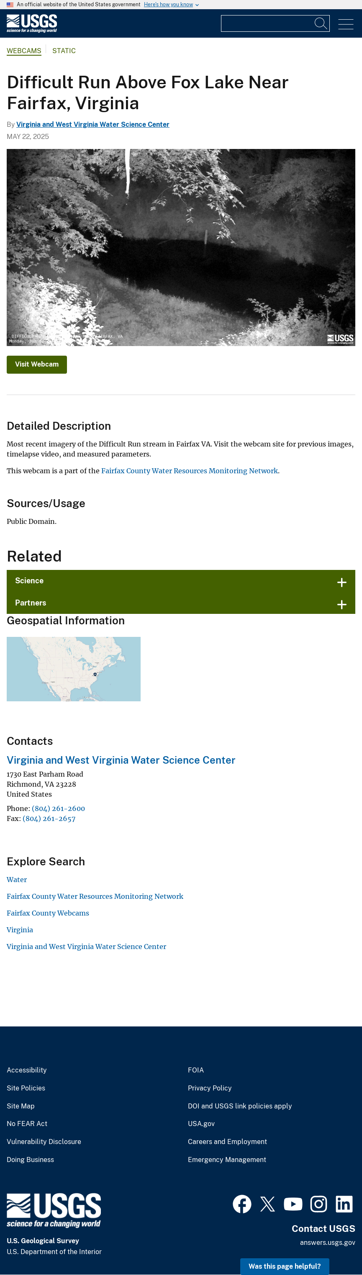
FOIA (196, 1070)
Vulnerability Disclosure (44, 1142)
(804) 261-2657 (49, 818)
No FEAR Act (27, 1124)
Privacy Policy (210, 1088)
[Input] (275, 23)
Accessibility (27, 1070)
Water (17, 879)
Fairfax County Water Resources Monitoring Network (189, 471)
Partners (30, 602)
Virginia (20, 930)
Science (29, 580)
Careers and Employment (227, 1142)
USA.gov (201, 1124)
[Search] (321, 23)
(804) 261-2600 (58, 808)
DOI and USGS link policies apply (240, 1106)
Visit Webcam (37, 364)
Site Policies (26, 1088)
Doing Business (30, 1160)
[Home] (32, 31)
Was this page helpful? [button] (285, 1266)
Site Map (21, 1106)
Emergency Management (227, 1160)
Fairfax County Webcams (48, 913)
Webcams (24, 51)
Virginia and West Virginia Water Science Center (92, 124)
